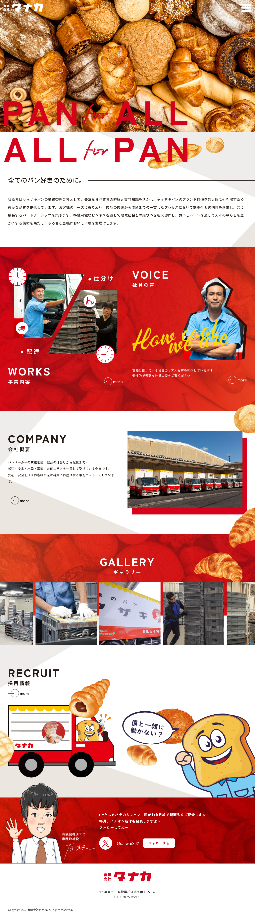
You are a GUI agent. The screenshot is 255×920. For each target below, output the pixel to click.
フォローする (159, 843)
